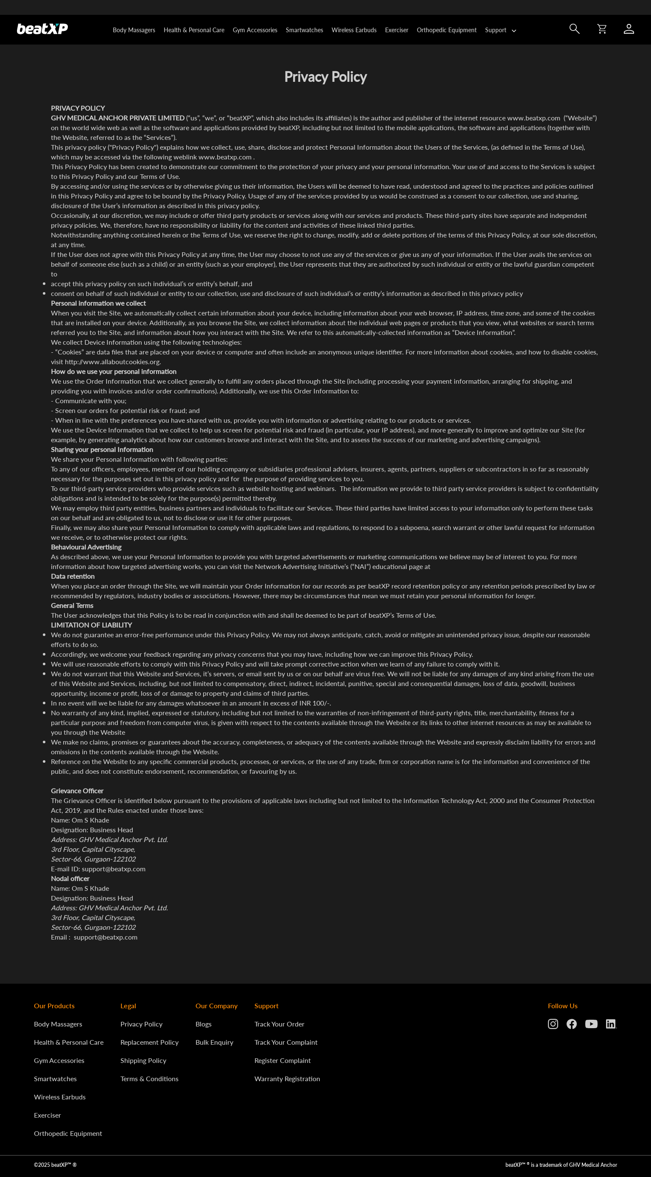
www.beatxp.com (533, 118)
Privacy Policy (141, 1024)
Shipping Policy (143, 1060)
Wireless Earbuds (354, 29)
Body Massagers (134, 29)
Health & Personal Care (194, 29)
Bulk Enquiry (214, 1042)
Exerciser (396, 29)
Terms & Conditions (149, 1078)
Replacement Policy (149, 1042)
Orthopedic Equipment (447, 29)
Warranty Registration (287, 1078)
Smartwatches (304, 29)
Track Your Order (279, 1024)
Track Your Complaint (286, 1042)
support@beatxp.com (113, 868)
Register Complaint (282, 1060)
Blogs (204, 1024)
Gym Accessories (255, 29)
